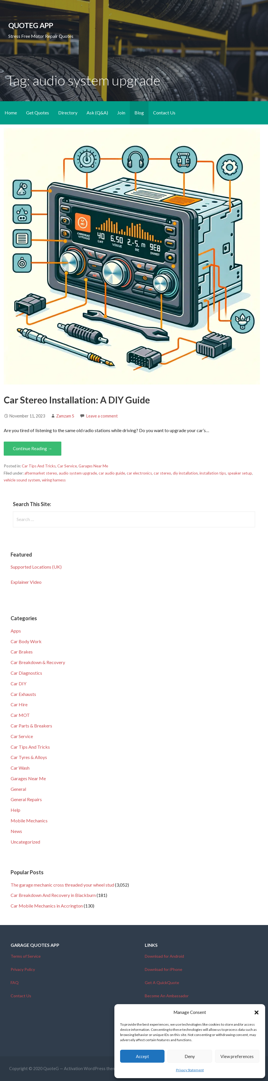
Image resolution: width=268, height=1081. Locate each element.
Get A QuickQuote (162, 982)
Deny (190, 1056)
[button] (256, 1012)
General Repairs (26, 799)
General (18, 789)
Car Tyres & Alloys (29, 757)
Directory (67, 112)
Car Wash (20, 767)
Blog (139, 112)
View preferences (237, 1056)
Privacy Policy (23, 969)
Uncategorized (25, 841)
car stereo (162, 473)
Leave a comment (102, 415)
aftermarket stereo (40, 473)
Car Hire (19, 704)
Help (15, 810)
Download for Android (164, 956)
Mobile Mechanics (29, 820)
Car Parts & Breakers (31, 725)
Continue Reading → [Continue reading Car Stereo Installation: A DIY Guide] (32, 448)
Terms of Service (26, 956)
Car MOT (20, 715)
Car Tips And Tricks (39, 466)
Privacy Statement (190, 1070)
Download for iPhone (163, 969)
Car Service (67, 466)
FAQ (15, 982)
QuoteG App (30, 25)
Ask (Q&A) (97, 112)
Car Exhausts (23, 694)
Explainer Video (26, 582)
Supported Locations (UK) (36, 566)
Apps (16, 630)
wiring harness (54, 480)
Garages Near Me (93, 466)
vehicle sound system (22, 480)
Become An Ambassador (167, 995)
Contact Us (164, 112)
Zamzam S (65, 415)
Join (121, 112)
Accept (142, 1056)
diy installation (185, 473)
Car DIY (18, 683)
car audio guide (112, 473)
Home (11, 112)
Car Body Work (26, 641)
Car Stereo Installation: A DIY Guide (77, 399)
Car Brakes (22, 651)
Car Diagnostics (26, 673)
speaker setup (240, 473)
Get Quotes (37, 112)
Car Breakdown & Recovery (38, 662)
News (16, 831)
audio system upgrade (78, 473)
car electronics (139, 473)
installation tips (212, 473)
